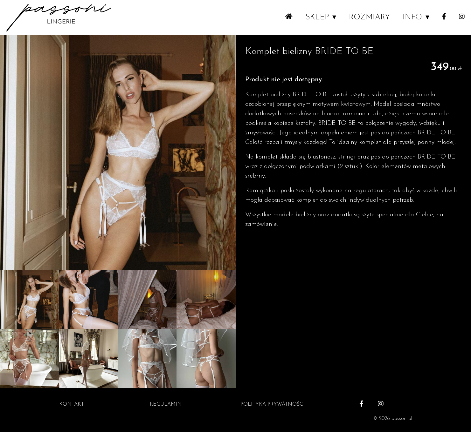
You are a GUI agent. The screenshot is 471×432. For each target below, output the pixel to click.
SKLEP (317, 17)
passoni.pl (401, 418)
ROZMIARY (369, 17)
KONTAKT (71, 404)
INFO (412, 17)
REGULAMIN (166, 404)
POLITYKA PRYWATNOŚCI (272, 404)
